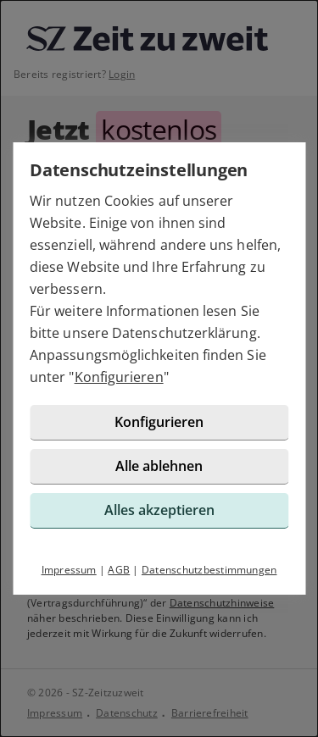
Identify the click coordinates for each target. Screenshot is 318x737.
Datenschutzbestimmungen (209, 569)
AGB (119, 569)
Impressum (69, 569)
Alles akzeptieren (159, 510)
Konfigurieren (119, 377)
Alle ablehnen (159, 466)
